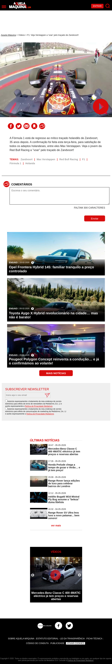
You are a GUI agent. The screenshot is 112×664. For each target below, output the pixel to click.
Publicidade (57, 643)
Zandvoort (26, 159)
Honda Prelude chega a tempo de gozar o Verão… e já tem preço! (64, 467)
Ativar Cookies (75, 643)
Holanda (30, 163)
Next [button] (79, 575)
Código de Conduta (37, 643)
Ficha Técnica (94, 638)
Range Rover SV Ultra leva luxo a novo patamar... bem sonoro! (64, 515)
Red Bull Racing (68, 159)
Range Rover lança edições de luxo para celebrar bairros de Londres (64, 483)
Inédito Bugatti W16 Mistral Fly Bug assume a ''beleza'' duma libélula (64, 499)
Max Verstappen (46, 159)
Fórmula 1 (15, 163)
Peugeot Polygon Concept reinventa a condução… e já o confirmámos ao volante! (54, 361)
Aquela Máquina (8, 35)
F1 (83, 159)
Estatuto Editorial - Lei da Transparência (60, 638)
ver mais (56, 525)
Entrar (97, 6)
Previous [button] (32, 575)
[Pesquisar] (107, 6)
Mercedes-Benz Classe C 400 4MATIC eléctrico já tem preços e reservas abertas (64, 451)
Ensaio (13, 262)
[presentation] (80, 406)
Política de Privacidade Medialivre (38, 406)
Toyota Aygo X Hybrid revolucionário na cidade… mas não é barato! (53, 315)
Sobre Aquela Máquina (21, 638)
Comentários (21, 184)
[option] (56, 579)
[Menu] (4, 7)
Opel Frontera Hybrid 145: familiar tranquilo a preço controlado (51, 269)
